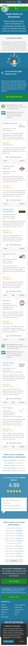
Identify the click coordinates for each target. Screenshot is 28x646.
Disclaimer (17, 612)
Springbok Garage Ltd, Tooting (11, 500)
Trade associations (20, 605)
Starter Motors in (14, 528)
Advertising (4, 607)
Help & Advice (5, 609)
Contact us (4, 612)
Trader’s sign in (23, 5)
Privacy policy (18, 607)
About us (3, 605)
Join (18, 1)
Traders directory (19, 609)
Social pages (4, 617)
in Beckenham (14, 460)
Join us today (14, 581)
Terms (16, 614)
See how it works (14, 597)
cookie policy (6, 637)
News (2, 614)
